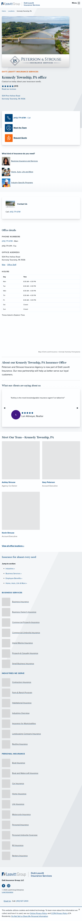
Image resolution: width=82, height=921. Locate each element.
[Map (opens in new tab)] (41, 97)
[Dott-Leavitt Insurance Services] (21, 4)
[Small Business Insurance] (41, 664)
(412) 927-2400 (22, 901)
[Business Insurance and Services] (41, 161)
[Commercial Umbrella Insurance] (41, 633)
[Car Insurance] (41, 783)
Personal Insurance (13, 754)
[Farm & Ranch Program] (41, 693)
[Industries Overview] (41, 713)
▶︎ (78, 408)
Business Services (12, 592)
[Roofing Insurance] (41, 744)
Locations (11, 11)
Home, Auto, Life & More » (16, 583)
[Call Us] (41, 118)
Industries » (10, 568)
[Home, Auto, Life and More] (41, 172)
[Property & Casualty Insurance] (41, 653)
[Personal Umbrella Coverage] (41, 835)
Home (4, 11)
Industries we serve (13, 673)
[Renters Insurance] (41, 856)
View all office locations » (13, 546)
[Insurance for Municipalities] (41, 723)
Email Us (7, 901)
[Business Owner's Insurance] (41, 612)
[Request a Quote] (41, 138)
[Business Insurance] (41, 602)
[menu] (79, 3)
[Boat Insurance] (41, 763)
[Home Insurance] (41, 794)
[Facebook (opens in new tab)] (4, 886)
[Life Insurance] (41, 804)
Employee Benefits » (14, 578)
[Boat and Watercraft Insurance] (41, 773)
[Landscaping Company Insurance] (41, 734)
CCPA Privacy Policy (59, 913)
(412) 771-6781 (15, 212)
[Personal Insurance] (41, 825)
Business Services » (13, 573)
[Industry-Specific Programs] (41, 183)
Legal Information (7, 892)
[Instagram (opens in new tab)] (9, 886)
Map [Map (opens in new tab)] (3, 265)
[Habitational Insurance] (41, 703)
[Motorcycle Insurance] (41, 814)
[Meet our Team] (41, 128)
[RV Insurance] (41, 845)
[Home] (27, 874)
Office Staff (11, 265)
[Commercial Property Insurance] (41, 622)
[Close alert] (79, 910)
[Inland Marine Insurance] (41, 643)
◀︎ (5, 408)
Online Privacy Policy (38, 913)
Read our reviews (9, 89)
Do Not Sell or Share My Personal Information (29, 916)
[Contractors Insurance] (41, 682)
